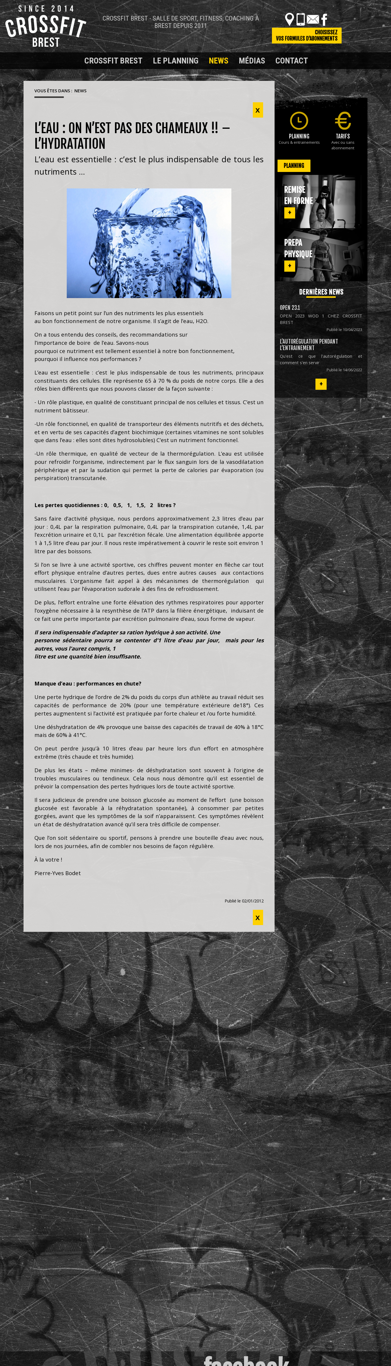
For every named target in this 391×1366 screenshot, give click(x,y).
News (218, 61)
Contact (291, 61)
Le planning (175, 61)
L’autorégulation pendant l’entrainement (309, 345)
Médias (252, 61)
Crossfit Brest (113, 61)
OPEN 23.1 (290, 307)
